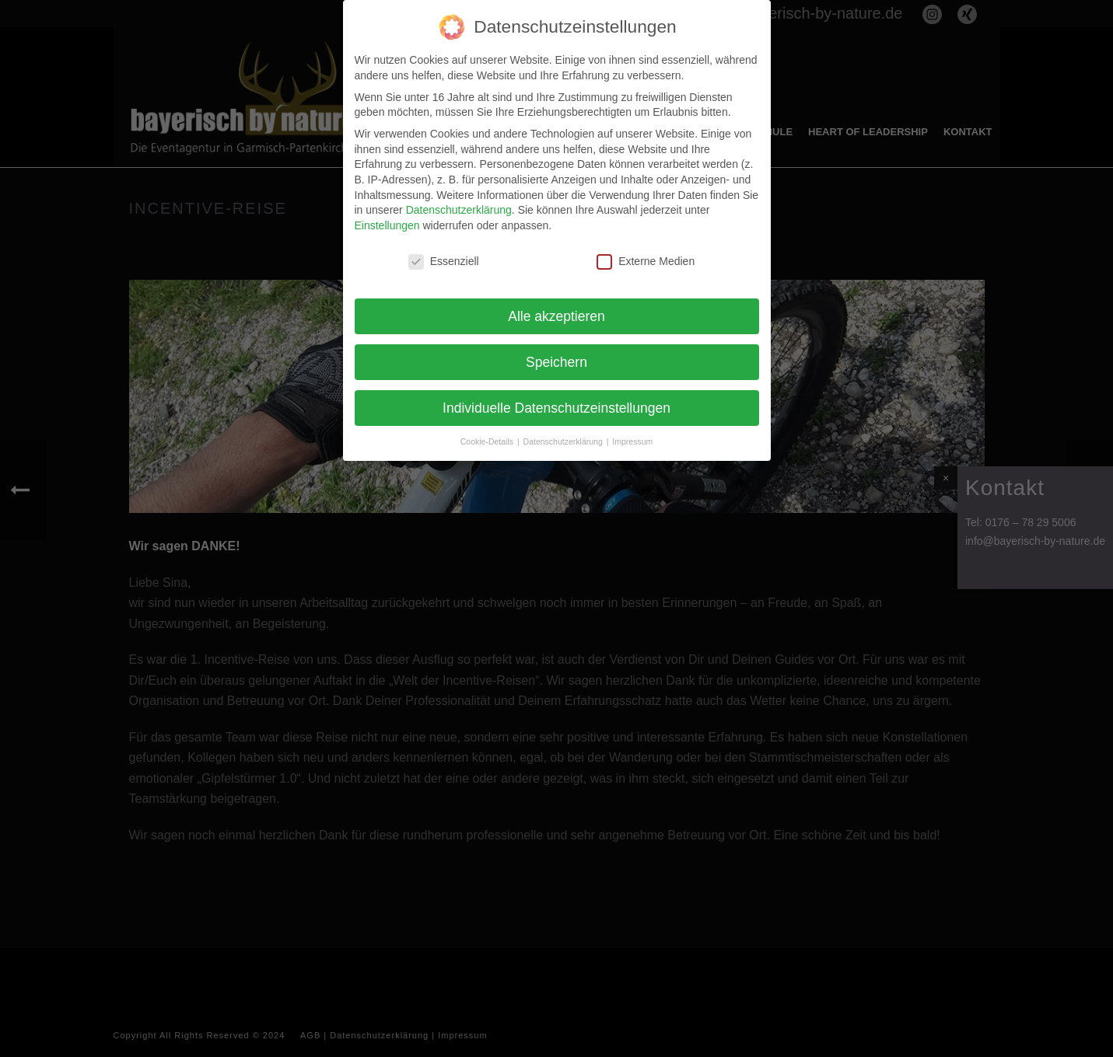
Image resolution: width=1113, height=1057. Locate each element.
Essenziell (443, 256)
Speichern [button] (556, 357)
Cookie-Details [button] (488, 436)
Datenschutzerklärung (459, 205)
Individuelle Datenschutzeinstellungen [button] (556, 402)
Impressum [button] (632, 436)
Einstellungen (387, 221)
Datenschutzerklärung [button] (564, 436)
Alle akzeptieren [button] (556, 311)
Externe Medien (646, 256)
